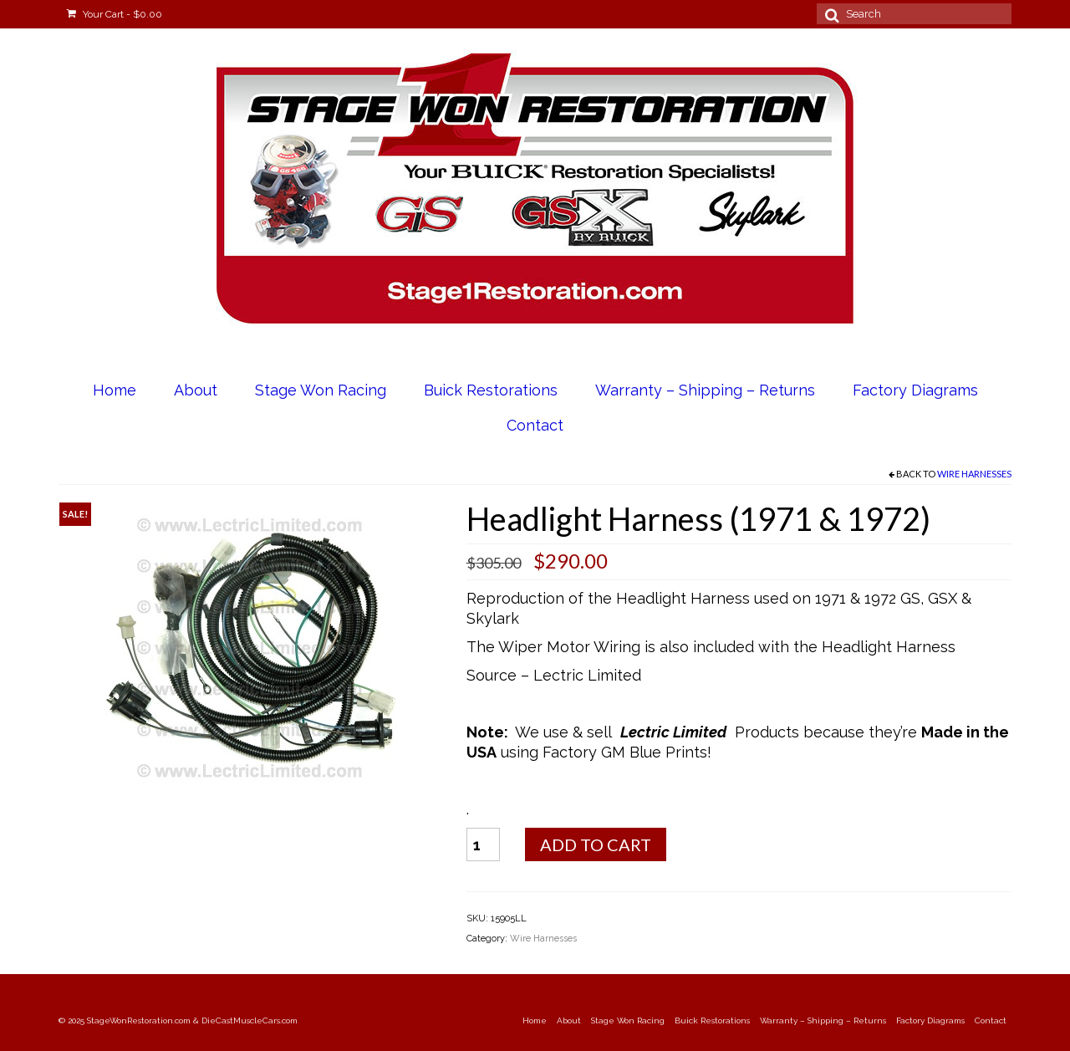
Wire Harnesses (974, 473)
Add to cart (595, 844)
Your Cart (114, 14)
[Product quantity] (483, 844)
